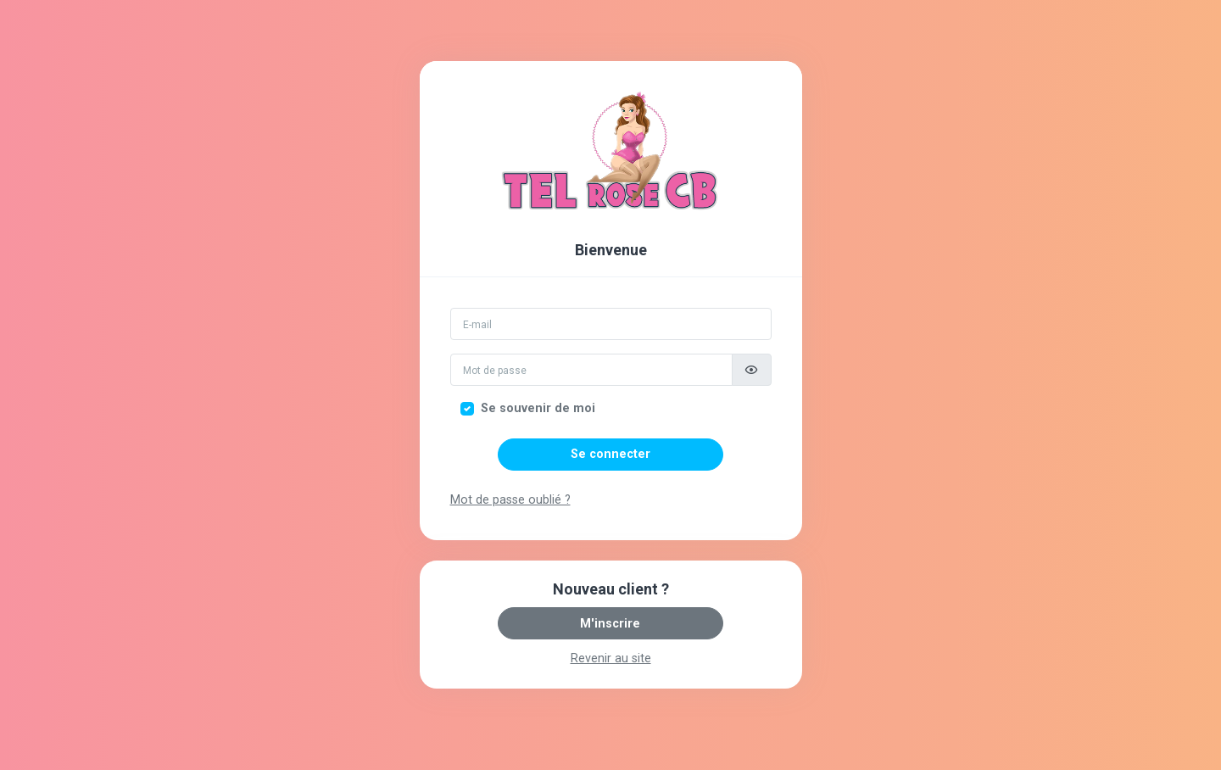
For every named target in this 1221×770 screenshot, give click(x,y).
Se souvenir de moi (538, 408)
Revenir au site (611, 658)
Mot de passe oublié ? (510, 500)
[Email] (611, 324)
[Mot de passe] (591, 370)
